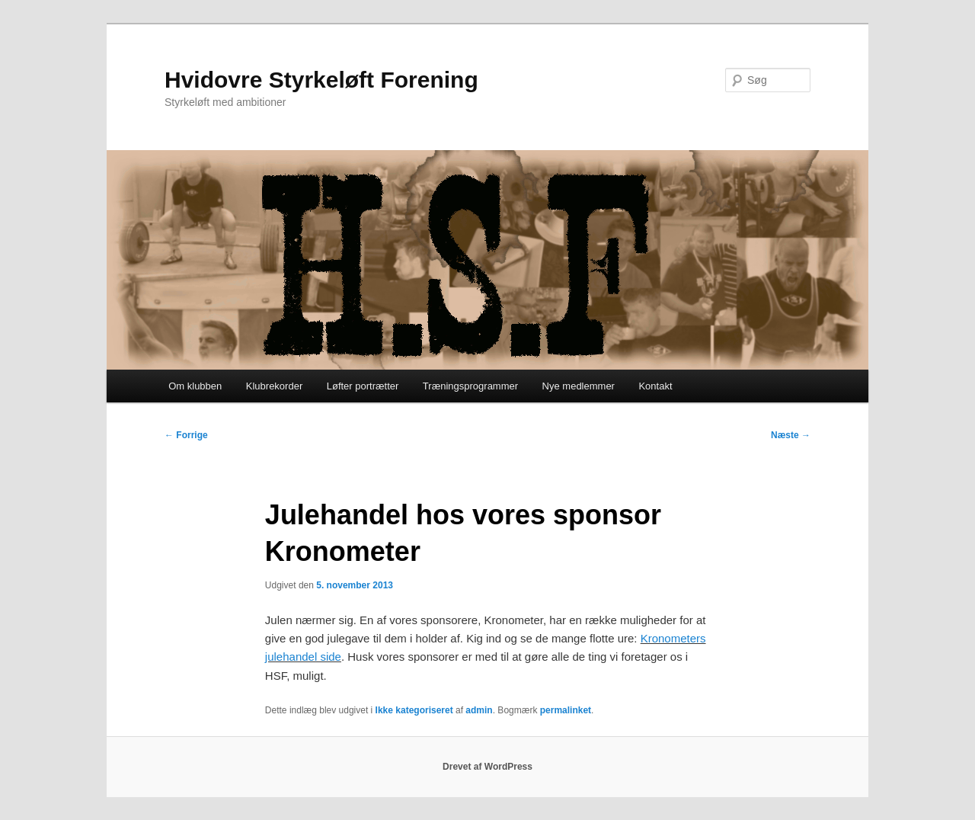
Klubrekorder (274, 386)
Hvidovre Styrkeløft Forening (321, 79)
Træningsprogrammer (470, 386)
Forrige (186, 435)
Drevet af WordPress (487, 766)
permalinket (565, 710)
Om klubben (195, 386)
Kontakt (655, 386)
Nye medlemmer (578, 386)
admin (478, 710)
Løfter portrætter (363, 386)
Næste (790, 435)
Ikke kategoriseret (414, 710)
